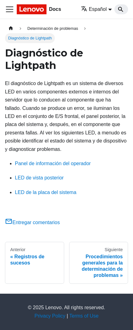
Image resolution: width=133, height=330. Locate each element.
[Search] (121, 9)
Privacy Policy (49, 316)
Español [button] (94, 9)
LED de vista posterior (39, 177)
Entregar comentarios (32, 222)
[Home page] (11, 28)
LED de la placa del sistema (45, 192)
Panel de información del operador (53, 163)
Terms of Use (84, 316)
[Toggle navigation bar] (9, 9)
